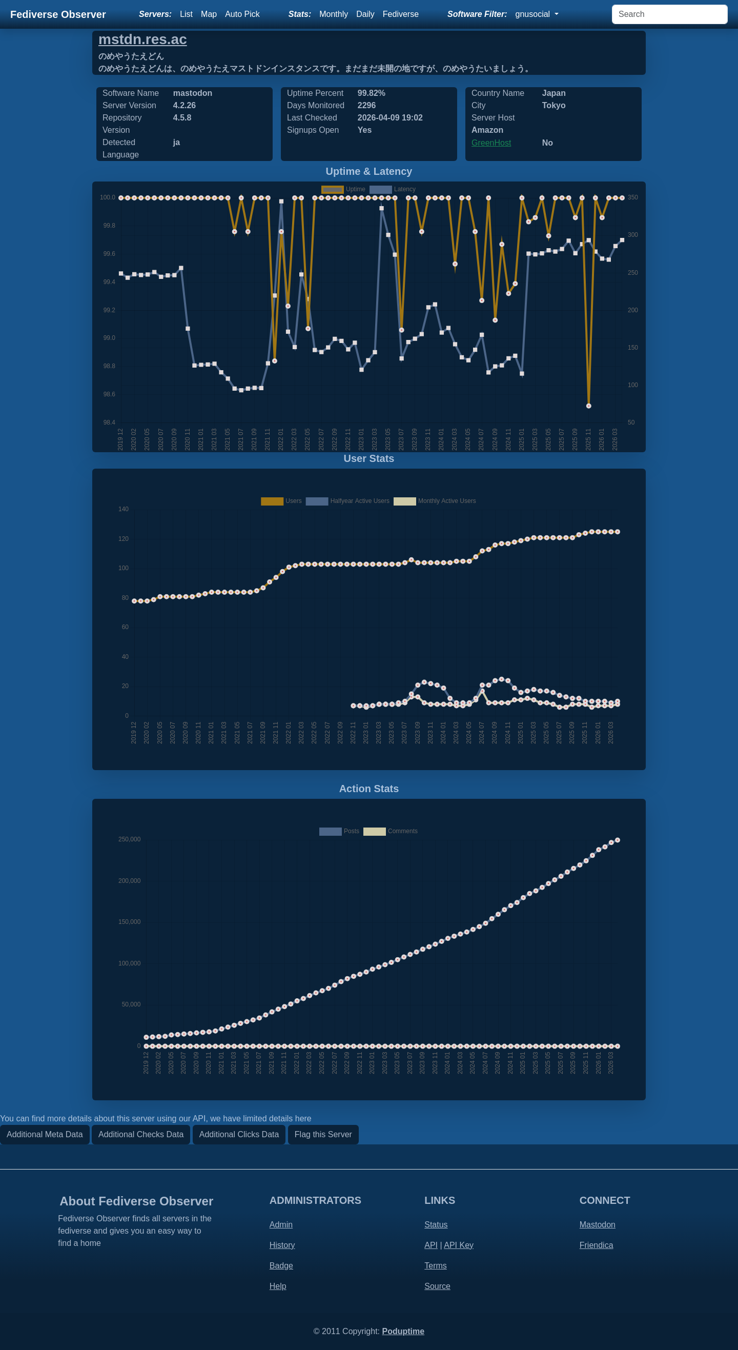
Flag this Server (323, 1134)
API (431, 1245)
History (282, 1245)
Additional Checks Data (140, 1134)
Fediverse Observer (58, 14)
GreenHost (491, 142)
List (186, 14)
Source (437, 1286)
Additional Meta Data (45, 1134)
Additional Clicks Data (239, 1134)
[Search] (670, 14)
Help (278, 1286)
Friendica (596, 1245)
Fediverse (401, 14)
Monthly (333, 14)
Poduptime (403, 1331)
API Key (459, 1245)
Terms (435, 1265)
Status (435, 1224)
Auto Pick (242, 14)
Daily (365, 14)
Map (209, 14)
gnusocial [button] (534, 14)
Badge (281, 1265)
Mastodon (598, 1224)
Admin (281, 1224)
